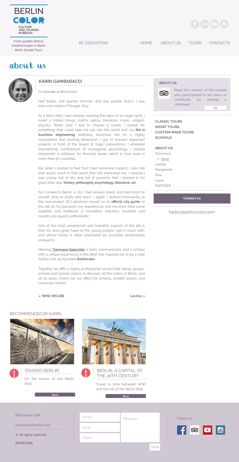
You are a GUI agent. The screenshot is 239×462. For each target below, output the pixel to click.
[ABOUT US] (171, 43)
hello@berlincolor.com (192, 212)
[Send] (154, 447)
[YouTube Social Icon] (207, 430)
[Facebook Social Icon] (181, 430)
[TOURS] (195, 43)
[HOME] (146, 43)
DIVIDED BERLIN (42, 370)
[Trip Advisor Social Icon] (164, 93)
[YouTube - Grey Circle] (214, 24)
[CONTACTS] (219, 43)
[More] (55, 395)
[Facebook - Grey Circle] (195, 24)
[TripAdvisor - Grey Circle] (204, 24)
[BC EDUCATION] (93, 43)
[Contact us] (192, 198)
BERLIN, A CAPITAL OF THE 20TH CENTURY (120, 373)
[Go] (216, 108)
